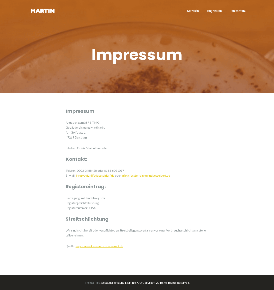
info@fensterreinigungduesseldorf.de (146, 175)
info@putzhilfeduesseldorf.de (95, 175)
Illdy (97, 282)
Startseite (193, 10)
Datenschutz (237, 10)
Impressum (214, 10)
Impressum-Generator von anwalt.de (99, 246)
